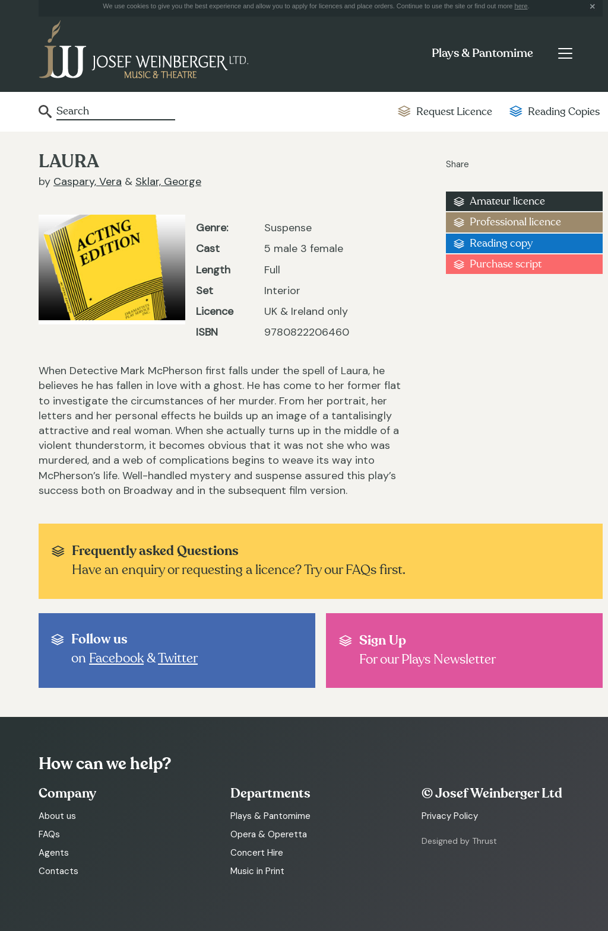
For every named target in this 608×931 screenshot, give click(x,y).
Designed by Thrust (459, 841)
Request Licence (454, 112)
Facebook (116, 658)
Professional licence (515, 222)
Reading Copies (564, 112)
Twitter (178, 658)
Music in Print (257, 871)
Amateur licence (507, 201)
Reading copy (501, 243)
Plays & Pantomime (482, 53)
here (521, 5)
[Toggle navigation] (565, 53)
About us (57, 816)
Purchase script (506, 264)
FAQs (49, 834)
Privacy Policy (450, 816)
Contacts (58, 871)
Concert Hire (256, 853)
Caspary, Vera (87, 181)
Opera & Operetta (268, 834)
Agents (54, 853)
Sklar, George (168, 181)
